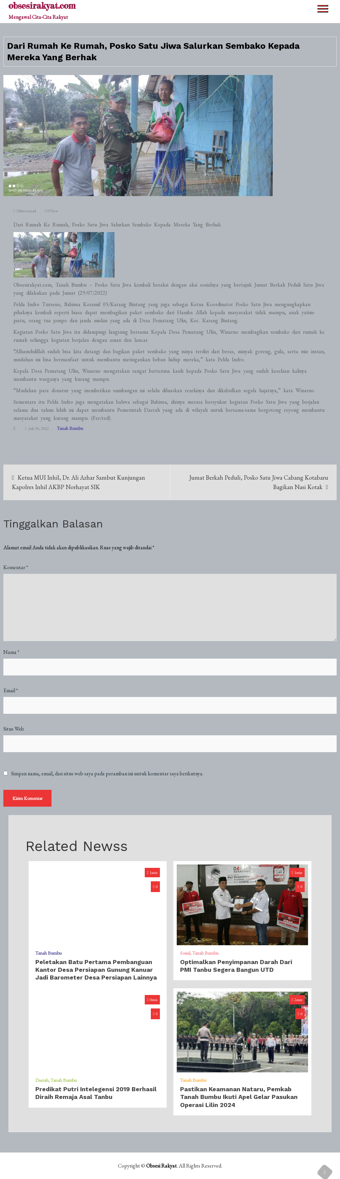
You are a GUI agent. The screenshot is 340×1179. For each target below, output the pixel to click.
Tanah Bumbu (70, 428)
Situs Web (13, 728)
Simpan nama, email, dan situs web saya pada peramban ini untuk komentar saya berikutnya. (107, 773)
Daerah (41, 1080)
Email (10, 690)
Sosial (185, 953)
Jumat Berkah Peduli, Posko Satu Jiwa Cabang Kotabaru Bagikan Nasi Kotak (258, 482)
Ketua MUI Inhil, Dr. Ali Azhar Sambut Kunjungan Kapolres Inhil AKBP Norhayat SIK (78, 482)
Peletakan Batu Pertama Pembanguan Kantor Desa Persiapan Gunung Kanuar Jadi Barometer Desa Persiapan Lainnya (96, 969)
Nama (11, 652)
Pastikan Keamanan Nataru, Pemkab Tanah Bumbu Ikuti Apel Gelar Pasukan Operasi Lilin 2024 (239, 1096)
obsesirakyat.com (41, 5)
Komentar (15, 567)
